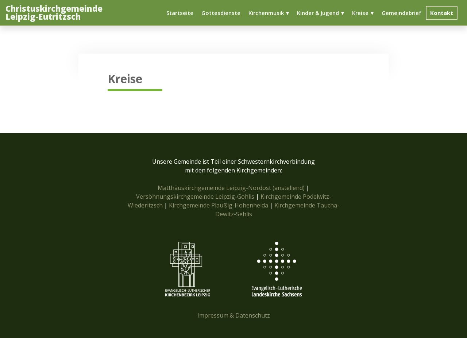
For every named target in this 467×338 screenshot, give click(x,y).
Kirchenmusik (266, 12)
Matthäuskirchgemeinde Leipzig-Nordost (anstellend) (231, 188)
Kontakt (441, 12)
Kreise (360, 12)
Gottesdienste (220, 12)
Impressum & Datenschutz (233, 315)
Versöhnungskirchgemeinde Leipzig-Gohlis (196, 197)
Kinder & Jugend (318, 12)
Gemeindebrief (401, 12)
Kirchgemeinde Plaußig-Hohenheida (219, 205)
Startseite (179, 12)
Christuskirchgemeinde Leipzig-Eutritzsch (54, 13)
